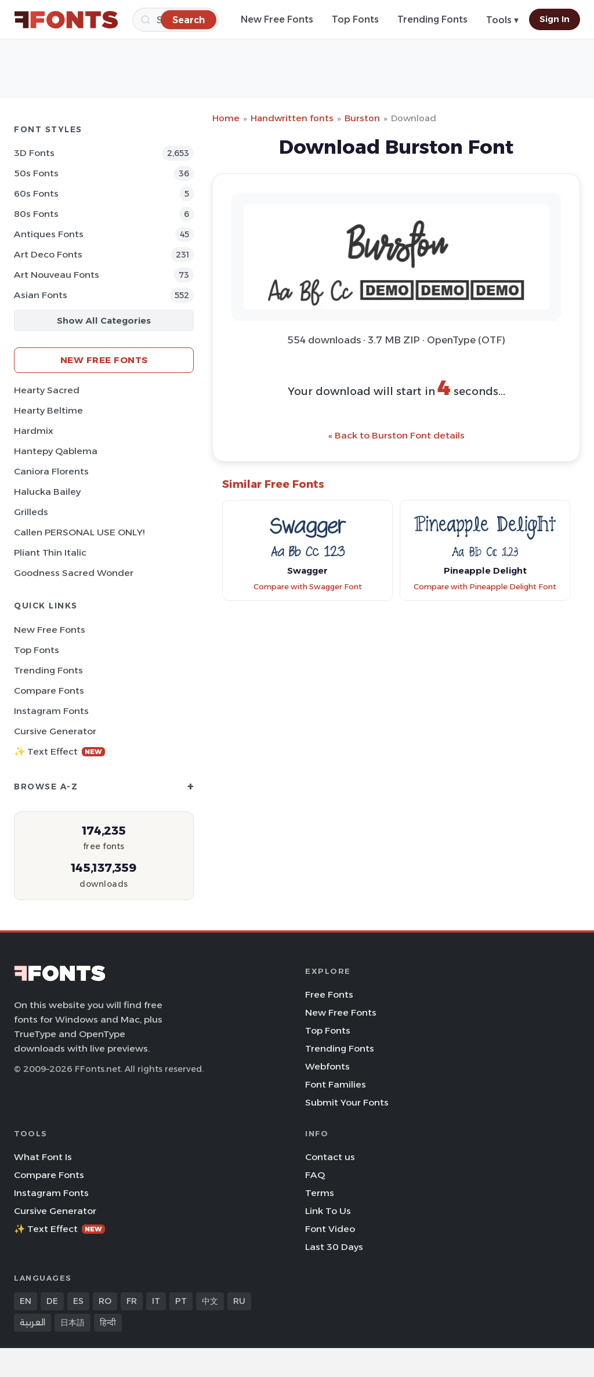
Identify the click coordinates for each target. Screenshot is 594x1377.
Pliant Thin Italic (50, 552)
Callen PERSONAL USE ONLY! (79, 532)
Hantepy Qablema (55, 450)
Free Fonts (329, 994)
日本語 (72, 1322)
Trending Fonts (432, 19)
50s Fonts (36, 173)
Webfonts (327, 1066)
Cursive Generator (55, 731)
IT (156, 1301)
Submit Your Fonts (347, 1102)
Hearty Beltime (48, 410)
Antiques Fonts (49, 234)
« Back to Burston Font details (396, 435)
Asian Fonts (40, 294)
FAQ (315, 1174)
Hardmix (33, 430)
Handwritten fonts (292, 118)
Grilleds (31, 511)
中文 (210, 1301)
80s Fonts (36, 213)
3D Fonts (34, 152)
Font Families (335, 1084)
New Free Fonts (277, 19)
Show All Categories (104, 320)
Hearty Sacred (46, 390)
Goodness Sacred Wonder (73, 572)
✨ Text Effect (59, 751)
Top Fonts (355, 19)
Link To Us (328, 1210)
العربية (32, 1322)
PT (181, 1301)
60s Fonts (36, 193)
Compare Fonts (49, 690)
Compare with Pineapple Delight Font (485, 586)
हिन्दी (108, 1322)
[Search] (188, 19)
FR (131, 1301)
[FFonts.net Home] (66, 19)
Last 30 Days (334, 1246)
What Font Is (43, 1156)
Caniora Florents (51, 471)
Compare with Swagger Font (307, 586)
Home (226, 118)
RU (239, 1301)
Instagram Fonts (51, 710)
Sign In (554, 19)
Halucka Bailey (47, 491)
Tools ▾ (502, 20)
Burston (362, 118)
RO (105, 1301)
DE (52, 1301)
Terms (319, 1192)
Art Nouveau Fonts (56, 274)
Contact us (330, 1156)
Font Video (330, 1228)
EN (25, 1301)
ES (78, 1301)
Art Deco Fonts (48, 254)
